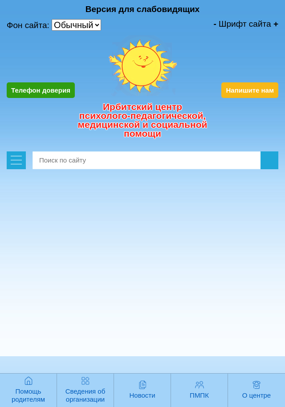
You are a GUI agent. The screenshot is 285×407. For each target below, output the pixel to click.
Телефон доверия (40, 90)
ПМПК (199, 395)
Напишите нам (250, 90)
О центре (256, 395)
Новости (142, 395)
